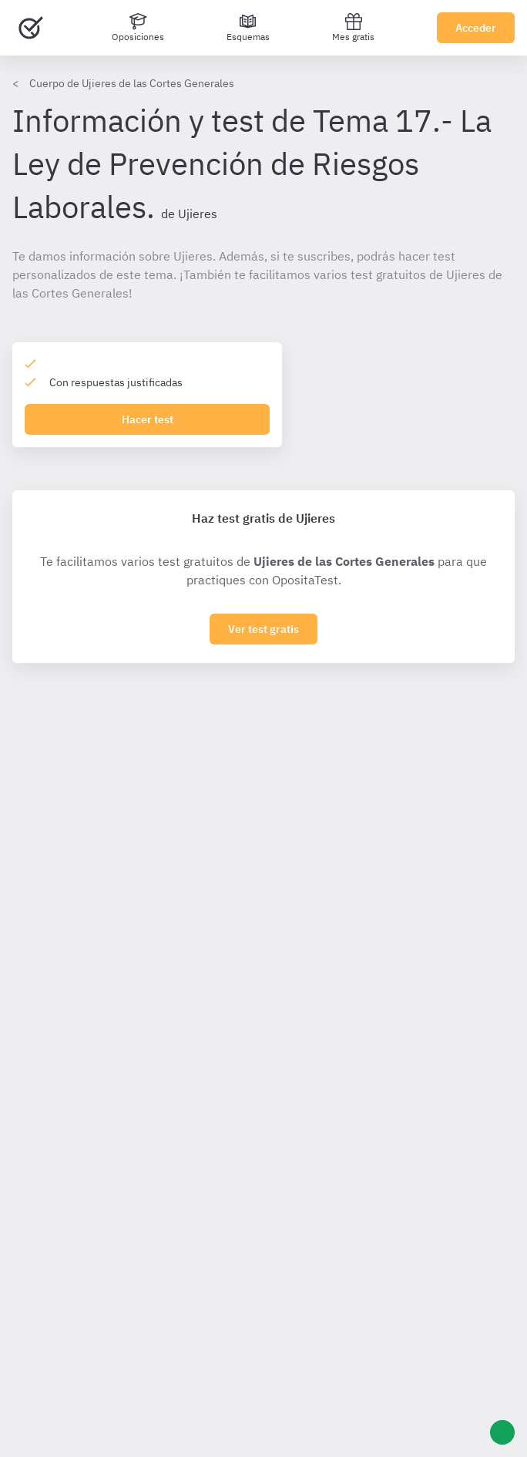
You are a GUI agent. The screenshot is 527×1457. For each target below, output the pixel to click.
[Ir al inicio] (30, 27)
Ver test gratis (263, 629)
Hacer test (147, 419)
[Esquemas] (248, 27)
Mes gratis (353, 27)
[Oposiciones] (138, 27)
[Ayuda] (502, 1432)
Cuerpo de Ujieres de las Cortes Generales (131, 83)
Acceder (475, 28)
